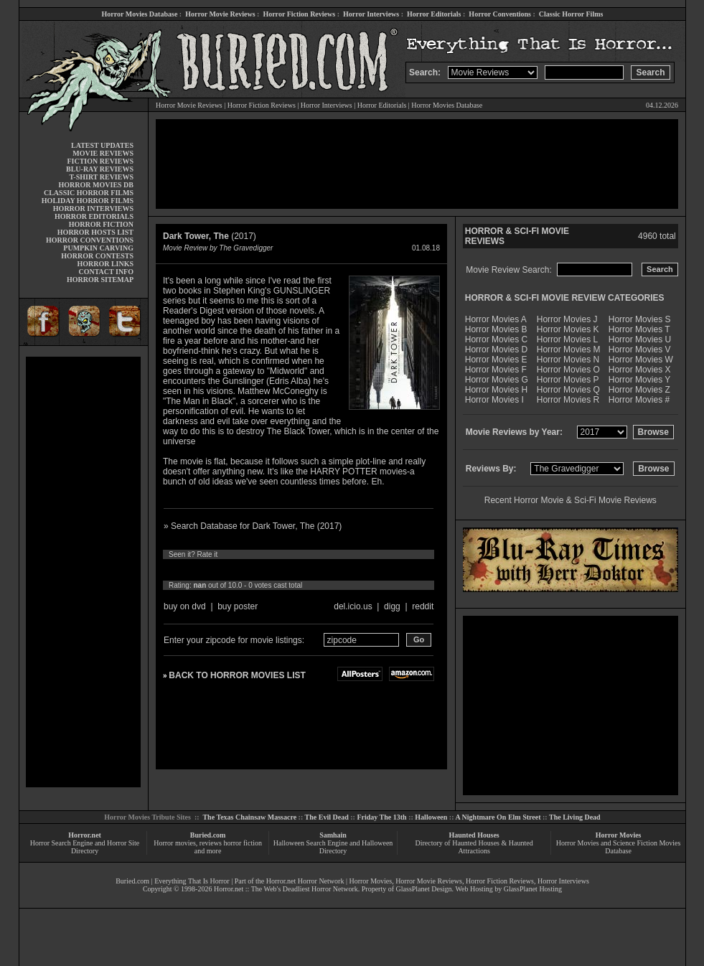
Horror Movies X (640, 370)
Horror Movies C (496, 339)
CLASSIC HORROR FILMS (88, 193)
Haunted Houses (474, 835)
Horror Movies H (496, 390)
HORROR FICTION (101, 224)
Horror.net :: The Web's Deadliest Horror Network (286, 889)
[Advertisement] (83, 572)
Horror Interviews (371, 14)
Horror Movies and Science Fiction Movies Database (618, 847)
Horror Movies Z (639, 390)
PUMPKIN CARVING (98, 248)
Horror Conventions (500, 14)
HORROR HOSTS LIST (95, 232)
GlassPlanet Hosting (533, 889)
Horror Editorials (434, 14)
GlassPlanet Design (424, 889)
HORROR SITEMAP (100, 279)
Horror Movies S (640, 319)
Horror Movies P (568, 380)
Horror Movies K (568, 329)
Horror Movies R (568, 400)
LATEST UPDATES (102, 145)
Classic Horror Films (571, 14)
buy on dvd (185, 606)
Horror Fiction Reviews (299, 14)
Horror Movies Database (140, 14)
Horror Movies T (639, 329)
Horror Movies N (568, 360)
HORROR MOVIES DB (96, 185)
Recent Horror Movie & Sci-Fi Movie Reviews (570, 500)
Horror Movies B (496, 329)
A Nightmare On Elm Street (497, 817)
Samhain (333, 835)
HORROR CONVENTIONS (89, 240)
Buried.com (208, 835)
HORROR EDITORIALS (94, 216)
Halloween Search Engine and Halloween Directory (333, 847)
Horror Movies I (494, 400)
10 (303, 570)
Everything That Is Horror (192, 881)
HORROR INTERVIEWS (93, 208)
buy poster (237, 606)
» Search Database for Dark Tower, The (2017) (253, 526)
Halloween (431, 817)
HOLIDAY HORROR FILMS (87, 201)
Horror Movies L (567, 339)
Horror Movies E (496, 360)
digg (392, 606)
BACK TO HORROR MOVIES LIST (237, 675)
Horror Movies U (640, 339)
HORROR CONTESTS (97, 256)
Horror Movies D (496, 349)
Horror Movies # (639, 400)
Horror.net (84, 835)
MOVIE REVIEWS (102, 153)
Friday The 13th (381, 817)
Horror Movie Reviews (220, 14)
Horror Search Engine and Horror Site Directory (84, 847)
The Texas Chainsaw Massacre (249, 817)
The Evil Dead (327, 817)
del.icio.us (353, 606)
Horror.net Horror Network (305, 881)
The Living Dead (575, 817)
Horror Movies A (496, 319)
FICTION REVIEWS (100, 161)
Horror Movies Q (568, 390)
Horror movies (175, 843)
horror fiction (242, 843)
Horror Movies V (640, 349)
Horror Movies (619, 835)
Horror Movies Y (639, 380)
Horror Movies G (496, 380)
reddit (422, 606)
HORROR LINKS (105, 264)
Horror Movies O (568, 370)
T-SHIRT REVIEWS (101, 177)
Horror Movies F (496, 370)
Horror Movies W (641, 360)
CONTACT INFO (105, 272)
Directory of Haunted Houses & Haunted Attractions (474, 847)
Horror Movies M (569, 349)
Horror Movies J (567, 319)
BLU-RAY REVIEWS (99, 169)
